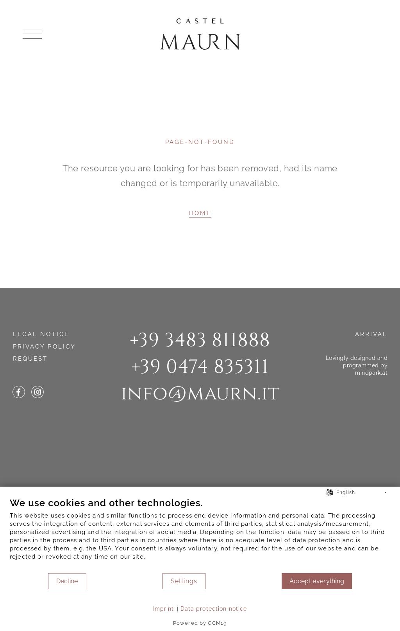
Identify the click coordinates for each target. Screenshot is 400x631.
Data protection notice (213, 609)
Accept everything (316, 581)
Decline (67, 581)
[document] (200, 534)
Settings (184, 581)
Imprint (163, 609)
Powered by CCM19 (200, 623)
